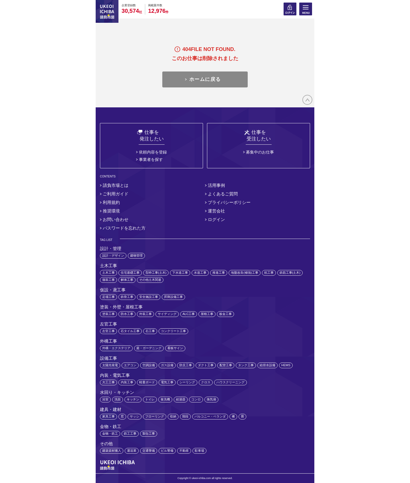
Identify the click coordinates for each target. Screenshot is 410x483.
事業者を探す (151, 159)
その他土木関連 (150, 279)
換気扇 (211, 399)
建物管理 (136, 255)
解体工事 (127, 279)
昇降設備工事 (173, 296)
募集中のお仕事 (260, 152)
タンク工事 (246, 365)
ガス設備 (167, 365)
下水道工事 (180, 272)
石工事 (150, 331)
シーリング (187, 382)
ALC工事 (189, 314)
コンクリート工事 (173, 331)
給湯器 (180, 399)
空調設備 (148, 365)
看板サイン (175, 348)
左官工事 (108, 331)
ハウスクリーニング (230, 382)
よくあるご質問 (223, 193)
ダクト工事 (206, 365)
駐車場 (199, 450)
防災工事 (185, 365)
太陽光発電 (110, 365)
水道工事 (200, 272)
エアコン (130, 365)
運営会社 (216, 210)
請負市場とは (115, 185)
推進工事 (218, 272)
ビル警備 (167, 450)
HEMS (285, 365)
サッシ (134, 416)
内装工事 (127, 382)
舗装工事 (108, 279)
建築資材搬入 (111, 450)
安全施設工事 (148, 296)
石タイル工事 (130, 331)
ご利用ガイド (115, 193)
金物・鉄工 (110, 433)
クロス (205, 382)
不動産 (184, 450)
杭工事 (269, 272)
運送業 (131, 450)
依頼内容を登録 (153, 152)
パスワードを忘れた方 (124, 228)
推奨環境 (111, 210)
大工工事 (108, 382)
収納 (173, 416)
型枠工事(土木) (155, 272)
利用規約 (111, 202)
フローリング (154, 416)
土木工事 (108, 272)
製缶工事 (148, 433)
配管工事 (226, 365)
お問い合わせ (115, 219)
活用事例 (216, 185)
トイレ (150, 399)
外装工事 (145, 314)
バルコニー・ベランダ (210, 416)
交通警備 (148, 450)
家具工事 (108, 416)
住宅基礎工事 (130, 272)
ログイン (216, 219)
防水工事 (127, 314)
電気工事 (167, 382)
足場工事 (108, 296)
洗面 (117, 399)
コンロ (196, 399)
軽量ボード (147, 382)
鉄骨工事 (127, 296)
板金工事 (225, 314)
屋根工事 (207, 314)
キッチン (133, 399)
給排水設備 (267, 365)
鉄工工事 (130, 433)
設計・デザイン (113, 255)
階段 (185, 416)
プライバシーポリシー (229, 202)
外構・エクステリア (116, 348)
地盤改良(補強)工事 (244, 272)
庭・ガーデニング (148, 348)
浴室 (105, 399)
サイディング (167, 314)
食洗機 (165, 399)
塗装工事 (108, 314)
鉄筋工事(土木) (290, 272)
